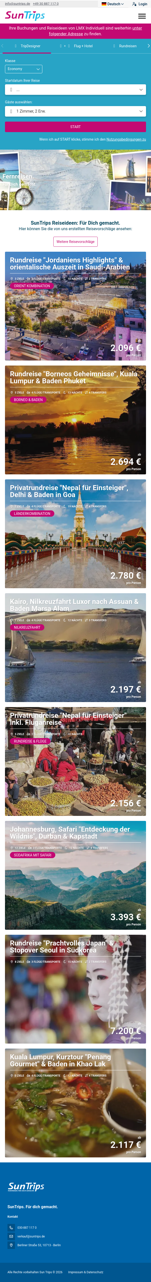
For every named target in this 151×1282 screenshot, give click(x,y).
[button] (2, 45)
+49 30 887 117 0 (46, 4)
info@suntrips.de (17, 4)
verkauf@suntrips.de (31, 1236)
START (75, 127)
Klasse (10, 61)
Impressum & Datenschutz (85, 1272)
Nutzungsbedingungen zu (126, 139)
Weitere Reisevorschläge (76, 242)
